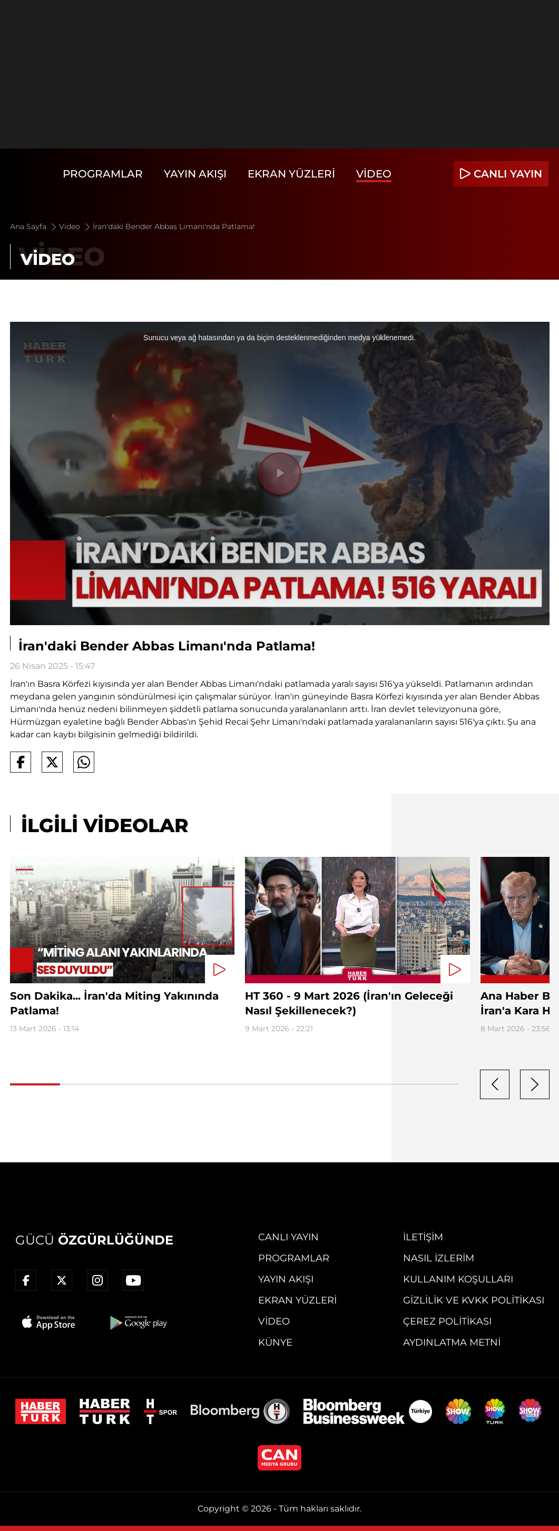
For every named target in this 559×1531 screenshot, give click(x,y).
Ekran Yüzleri (291, 173)
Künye (275, 1342)
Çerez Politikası (447, 1321)
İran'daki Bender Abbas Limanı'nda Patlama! (174, 226)
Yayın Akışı (195, 173)
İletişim (423, 1237)
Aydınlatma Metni (452, 1342)
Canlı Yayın (288, 1237)
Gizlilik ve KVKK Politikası (473, 1300)
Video (373, 173)
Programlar (103, 173)
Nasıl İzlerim (438, 1258)
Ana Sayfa (34, 226)
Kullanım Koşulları (458, 1279)
